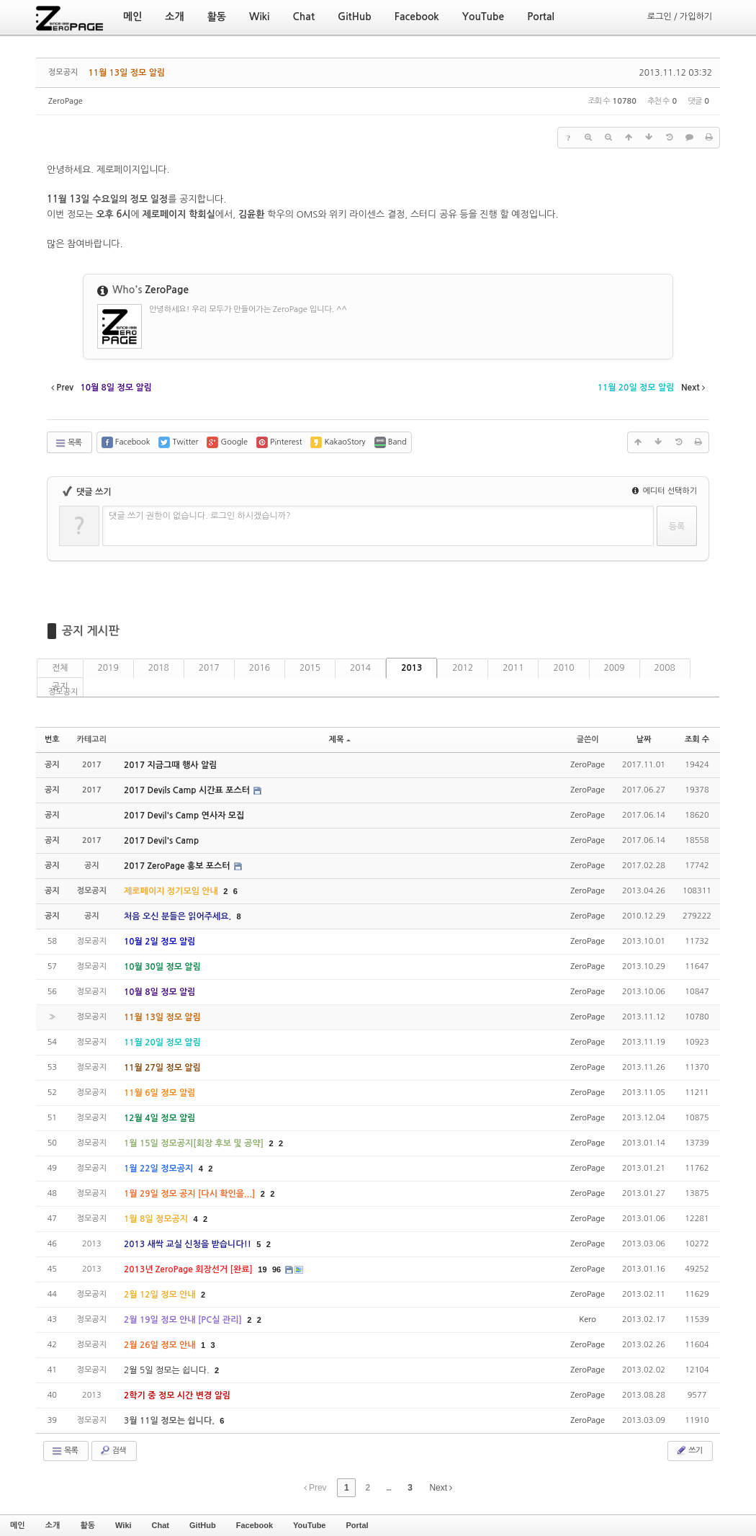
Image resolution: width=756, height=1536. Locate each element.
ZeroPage (65, 101)
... (388, 1488)
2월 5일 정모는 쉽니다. (168, 1370)
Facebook (254, 1525)
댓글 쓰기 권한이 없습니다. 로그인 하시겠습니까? (200, 516)
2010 (563, 668)
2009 (614, 668)
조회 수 (697, 740)
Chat (160, 1525)
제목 (340, 740)
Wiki (123, 1525)
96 (276, 1269)
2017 (209, 668)
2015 (310, 668)
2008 (664, 668)
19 (262, 1269)
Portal (357, 1525)
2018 (158, 668)
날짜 (644, 740)
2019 (108, 668)
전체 (60, 668)
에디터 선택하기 (664, 491)
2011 (513, 668)
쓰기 (688, 1450)
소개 (52, 1525)
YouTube (309, 1525)
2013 (411, 668)
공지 (60, 686)
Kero (587, 1319)
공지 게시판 (91, 630)
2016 (259, 668)
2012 (462, 668)
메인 (17, 1525)
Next (440, 1488)
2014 (360, 668)
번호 (52, 740)
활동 (87, 1525)
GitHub (202, 1525)
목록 (68, 443)
